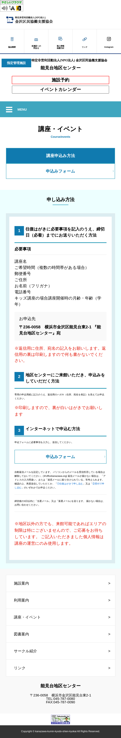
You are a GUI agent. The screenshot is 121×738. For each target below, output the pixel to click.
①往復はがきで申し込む (70, 483)
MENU (22, 109)
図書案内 (21, 634)
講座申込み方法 (60, 155)
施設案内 (21, 583)
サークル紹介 (25, 651)
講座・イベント (27, 617)
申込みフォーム (60, 171)
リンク (20, 668)
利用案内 (21, 600)
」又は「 (87, 483)
